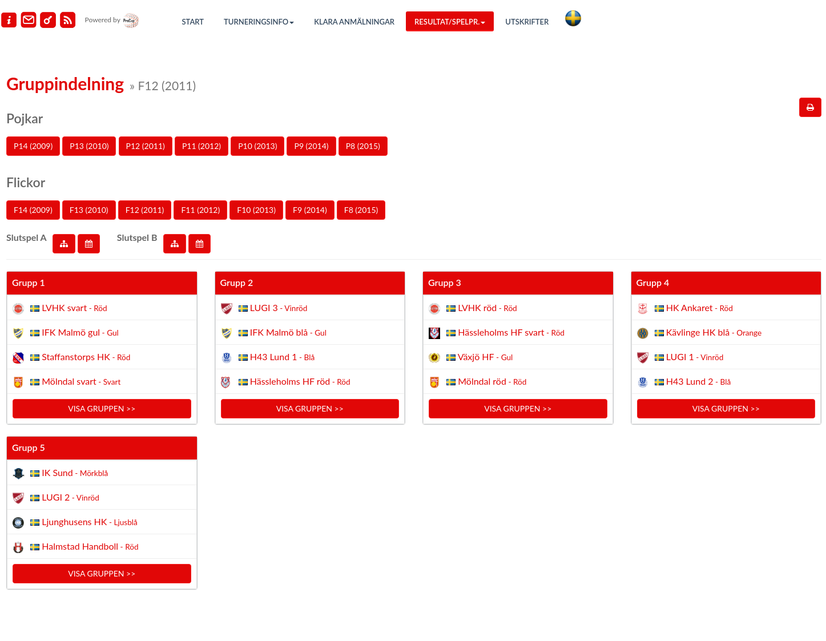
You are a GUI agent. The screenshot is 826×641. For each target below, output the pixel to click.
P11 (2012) (201, 146)
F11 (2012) (200, 210)
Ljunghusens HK (75, 521)
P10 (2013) (257, 146)
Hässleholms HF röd (285, 381)
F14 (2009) (33, 210)
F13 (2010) (89, 210)
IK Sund (60, 472)
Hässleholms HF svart (497, 331)
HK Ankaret (685, 307)
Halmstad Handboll (76, 546)
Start (193, 21)
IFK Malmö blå (274, 331)
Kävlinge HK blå (699, 331)
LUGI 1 (680, 356)
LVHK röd (473, 307)
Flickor (25, 182)
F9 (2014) (310, 210)
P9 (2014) (311, 146)
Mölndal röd (477, 381)
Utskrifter (527, 21)
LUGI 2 (56, 496)
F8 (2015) (361, 210)
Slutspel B (137, 237)
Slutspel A (26, 237)
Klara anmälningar (354, 21)
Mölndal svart (66, 381)
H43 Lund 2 (684, 381)
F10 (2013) (256, 210)
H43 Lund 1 (268, 356)
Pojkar (24, 118)
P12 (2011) (145, 146)
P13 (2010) (89, 146)
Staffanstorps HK (71, 356)
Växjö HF (471, 356)
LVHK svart (60, 307)
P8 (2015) (363, 146)
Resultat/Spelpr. (449, 21)
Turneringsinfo (259, 21)
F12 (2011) (145, 210)
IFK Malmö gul (66, 331)
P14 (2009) (33, 146)
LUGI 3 (264, 307)
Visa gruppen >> (101, 408)
